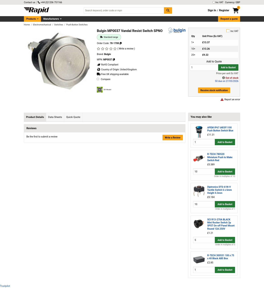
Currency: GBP (232, 2)
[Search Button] (168, 10)
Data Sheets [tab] (55, 117)
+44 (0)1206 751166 (50, 2)
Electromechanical (42, 24)
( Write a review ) (126, 48)
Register (224, 10)
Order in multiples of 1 (225, 209)
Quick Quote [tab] (73, 117)
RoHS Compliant (107, 64)
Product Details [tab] (35, 117)
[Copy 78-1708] (121, 43)
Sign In (212, 10)
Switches (59, 24)
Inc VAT (218, 2)
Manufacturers (51, 18)
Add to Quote (214, 61)
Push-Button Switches (77, 24)
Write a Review (172, 199)
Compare (103, 79)
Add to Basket (228, 67)
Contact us (29, 2)
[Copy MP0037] (114, 59)
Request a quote (229, 18)
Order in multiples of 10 (224, 176)
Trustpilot (5, 286)
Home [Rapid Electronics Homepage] (27, 24)
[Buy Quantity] (204, 67)
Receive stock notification (214, 90)
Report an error (230, 99)
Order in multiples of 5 (225, 244)
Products (31, 18)
